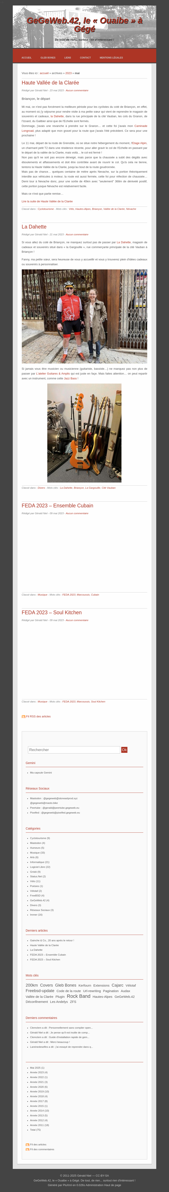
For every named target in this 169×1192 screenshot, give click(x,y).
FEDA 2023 (68, 594)
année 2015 (37, 1106)
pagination (111, 991)
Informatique (37, 862)
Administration (94, 1185)
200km (32, 985)
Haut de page (112, 1185)
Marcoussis (83, 594)
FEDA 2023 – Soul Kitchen (52, 612)
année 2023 (37, 1072)
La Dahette (34, 227)
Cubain (95, 594)
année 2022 (37, 1077)
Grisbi (33, 871)
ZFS (73, 1002)
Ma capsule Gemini (41, 772)
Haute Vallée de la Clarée (50, 83)
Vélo (71, 209)
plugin (60, 996)
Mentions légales (111, 58)
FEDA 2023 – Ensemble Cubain (57, 505)
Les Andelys (59, 1002)
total (33, 1129)
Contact (85, 58)
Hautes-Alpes (82, 209)
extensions (101, 985)
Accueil (27, 58)
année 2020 (37, 1087)
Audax (125, 991)
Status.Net (36, 876)
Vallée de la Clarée (114, 209)
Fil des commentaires (42, 1149)
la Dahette (57, 116)
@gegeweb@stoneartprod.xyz (60, 798)
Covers (46, 985)
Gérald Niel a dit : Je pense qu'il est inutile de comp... (60, 1032)
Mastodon (35, 843)
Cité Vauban (109, 487)
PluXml (67, 1185)
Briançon (97, 209)
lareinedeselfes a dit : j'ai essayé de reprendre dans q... (61, 1047)
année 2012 (37, 1120)
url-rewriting (92, 991)
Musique (43, 594)
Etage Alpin (139, 143)
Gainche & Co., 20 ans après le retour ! (52, 940)
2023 (68, 73)
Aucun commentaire (77, 90)
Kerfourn (85, 985)
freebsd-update (40, 990)
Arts (32, 857)
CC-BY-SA (102, 1175)
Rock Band (78, 996)
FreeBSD (35, 895)
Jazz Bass (70, 378)
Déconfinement (37, 1002)
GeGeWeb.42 (38, 900)
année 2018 (37, 1096)
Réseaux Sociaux (40, 910)
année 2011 (37, 1125)
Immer (33, 914)
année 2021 (37, 1082)
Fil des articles (38, 1144)
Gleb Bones (47, 58)
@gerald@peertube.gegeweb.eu (60, 807)
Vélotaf (34, 891)
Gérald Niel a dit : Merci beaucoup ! (50, 1042)
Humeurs (35, 847)
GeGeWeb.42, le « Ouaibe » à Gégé (84, 24)
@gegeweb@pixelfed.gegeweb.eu (60, 812)
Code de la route (69, 991)
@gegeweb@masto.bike (44, 803)
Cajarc (117, 985)
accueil (44, 73)
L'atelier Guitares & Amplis (53, 373)
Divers (41, 487)
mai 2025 (35, 1067)
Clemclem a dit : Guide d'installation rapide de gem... (59, 1037)
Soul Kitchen (98, 701)
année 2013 (37, 1115)
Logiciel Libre (37, 867)
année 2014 (37, 1110)
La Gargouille (92, 487)
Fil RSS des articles (38, 716)
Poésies (34, 886)
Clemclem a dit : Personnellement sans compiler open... (61, 1027)
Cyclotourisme (46, 209)
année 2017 (37, 1101)
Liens (67, 58)
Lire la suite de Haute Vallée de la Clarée (47, 201)
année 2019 (37, 1091)
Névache (131, 209)
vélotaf (131, 985)
